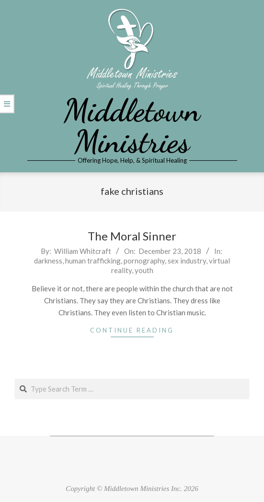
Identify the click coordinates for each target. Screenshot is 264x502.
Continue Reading (132, 330)
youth (144, 270)
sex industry (187, 260)
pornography (144, 260)
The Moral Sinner (132, 236)
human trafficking (93, 260)
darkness (48, 260)
